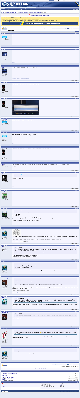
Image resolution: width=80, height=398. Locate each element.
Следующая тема (43, 368)
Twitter (4, 386)
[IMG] (60, 385)
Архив (74, 391)
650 (61, 28)
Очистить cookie (71, 0)
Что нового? (7, 8)
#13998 (77, 311)
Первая (53, 28)
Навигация (28, 9)
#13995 (77, 261)
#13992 (77, 208)
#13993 (77, 227)
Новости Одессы (17, 8)
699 (66, 28)
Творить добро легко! (29, 14)
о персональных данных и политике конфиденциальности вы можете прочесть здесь (16, 21)
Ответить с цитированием (74, 45)
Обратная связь (62, 391)
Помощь (67, 0)
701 (69, 28)
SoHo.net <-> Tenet (4, 375)
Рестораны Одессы (24, 8)
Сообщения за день (4, 9)
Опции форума (23, 9)
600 (59, 28)
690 (63, 28)
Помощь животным (51, 14)
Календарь (13, 9)
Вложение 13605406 (18, 248)
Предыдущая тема (37, 368)
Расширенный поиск (75, 9)
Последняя (76, 28)
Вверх (75, 33)
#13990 (77, 172)
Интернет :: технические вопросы (24, 12)
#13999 (77, 328)
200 (58, 28)
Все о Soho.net (7, 27)
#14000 (77, 347)
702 (71, 28)
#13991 (77, 190)
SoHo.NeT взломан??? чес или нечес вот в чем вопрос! (9, 373)
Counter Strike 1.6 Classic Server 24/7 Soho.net (8, 377)
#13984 (77, 82)
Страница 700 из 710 (48, 28)
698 (64, 28)
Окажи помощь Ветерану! (44, 14)
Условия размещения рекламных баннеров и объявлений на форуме (40, 15)
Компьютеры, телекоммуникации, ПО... (12, 12)
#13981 (77, 33)
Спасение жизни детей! (36, 14)
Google (4, 383)
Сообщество (17, 9)
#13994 (77, 245)
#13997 (77, 296)
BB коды (61, 383)
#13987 (77, 132)
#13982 (77, 49)
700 (68, 28)
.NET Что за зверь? (4, 379)
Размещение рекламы (69, 391)
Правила (11, 8)
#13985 (77, 98)
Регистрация (76, 0)
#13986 (77, 118)
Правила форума (64, 387)
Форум (3, 8)
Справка (9, 9)
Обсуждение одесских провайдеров (35, 12)
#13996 (77, 276)
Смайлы (61, 384)
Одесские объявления (31, 8)
